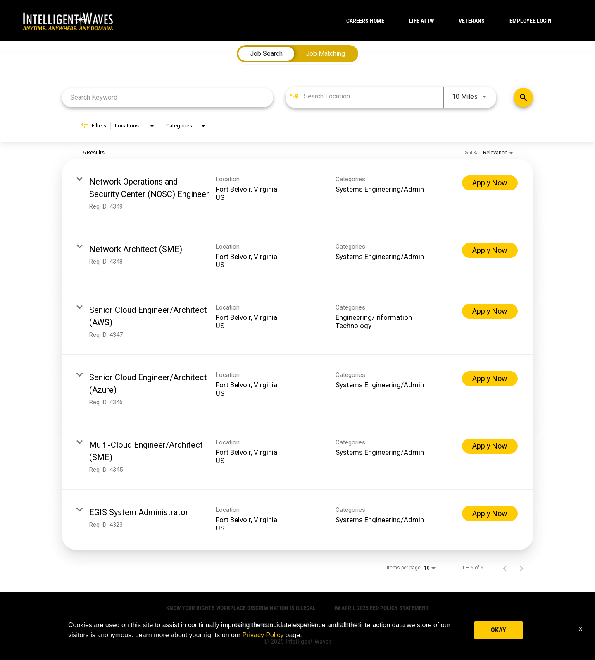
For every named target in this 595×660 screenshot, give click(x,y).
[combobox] (167, 97)
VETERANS (472, 20)
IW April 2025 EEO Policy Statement (381, 608)
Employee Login (530, 20)
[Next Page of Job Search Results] (521, 567)
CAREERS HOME (365, 20)
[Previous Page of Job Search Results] (505, 567)
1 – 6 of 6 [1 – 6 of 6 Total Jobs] (472, 567)
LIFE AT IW (421, 20)
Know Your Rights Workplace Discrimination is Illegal (241, 608)
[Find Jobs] (523, 97)
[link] (297, 192)
